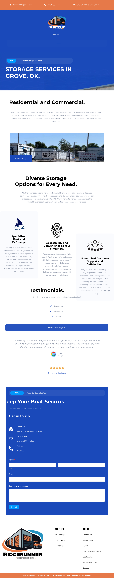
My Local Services (90, 562)
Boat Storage (60, 540)
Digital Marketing (73, 575)
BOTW (85, 546)
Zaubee (86, 568)
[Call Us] (11, 448)
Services (57, 34)
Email (11, 474)
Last (59, 469)
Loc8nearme (88, 557)
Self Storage (60, 535)
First (10, 469)
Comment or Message (18, 486)
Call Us (20, 446)
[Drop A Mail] (11, 438)
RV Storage (59, 546)
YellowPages (88, 540)
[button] (9, 348)
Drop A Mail (22, 436)
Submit (14, 507)
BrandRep (87, 575)
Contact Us (87, 535)
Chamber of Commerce (92, 551)
